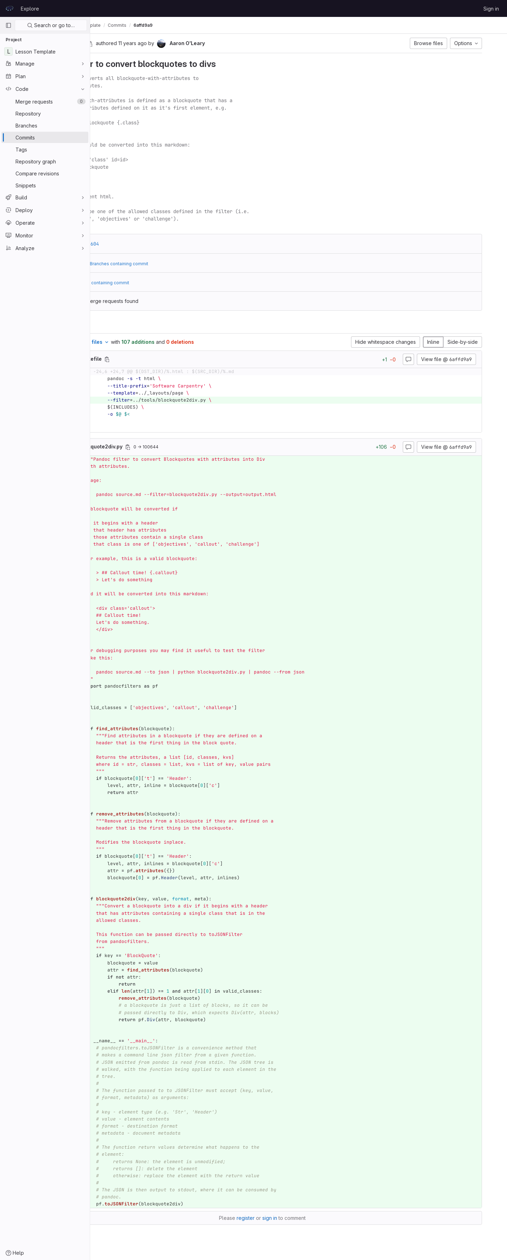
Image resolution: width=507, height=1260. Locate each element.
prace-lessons (114, 25)
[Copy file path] (163, 359)
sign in (306, 1218)
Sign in (491, 9)
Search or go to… (51, 25)
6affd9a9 (215, 25)
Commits (189, 25)
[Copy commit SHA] (146, 43)
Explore (30, 9)
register (282, 1218)
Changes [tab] (119, 325)
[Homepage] (9, 8)
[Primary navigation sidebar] (8, 25)
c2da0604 (143, 244)
